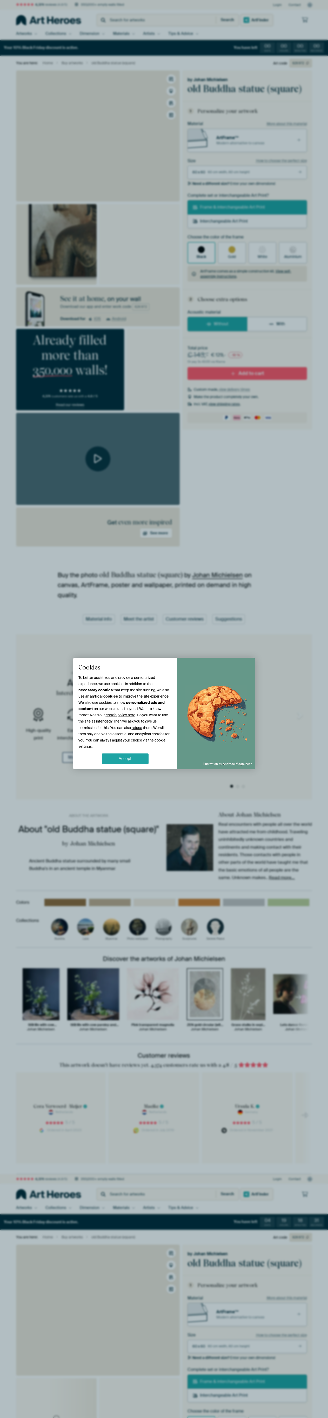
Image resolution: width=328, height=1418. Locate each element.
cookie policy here (120, 715)
